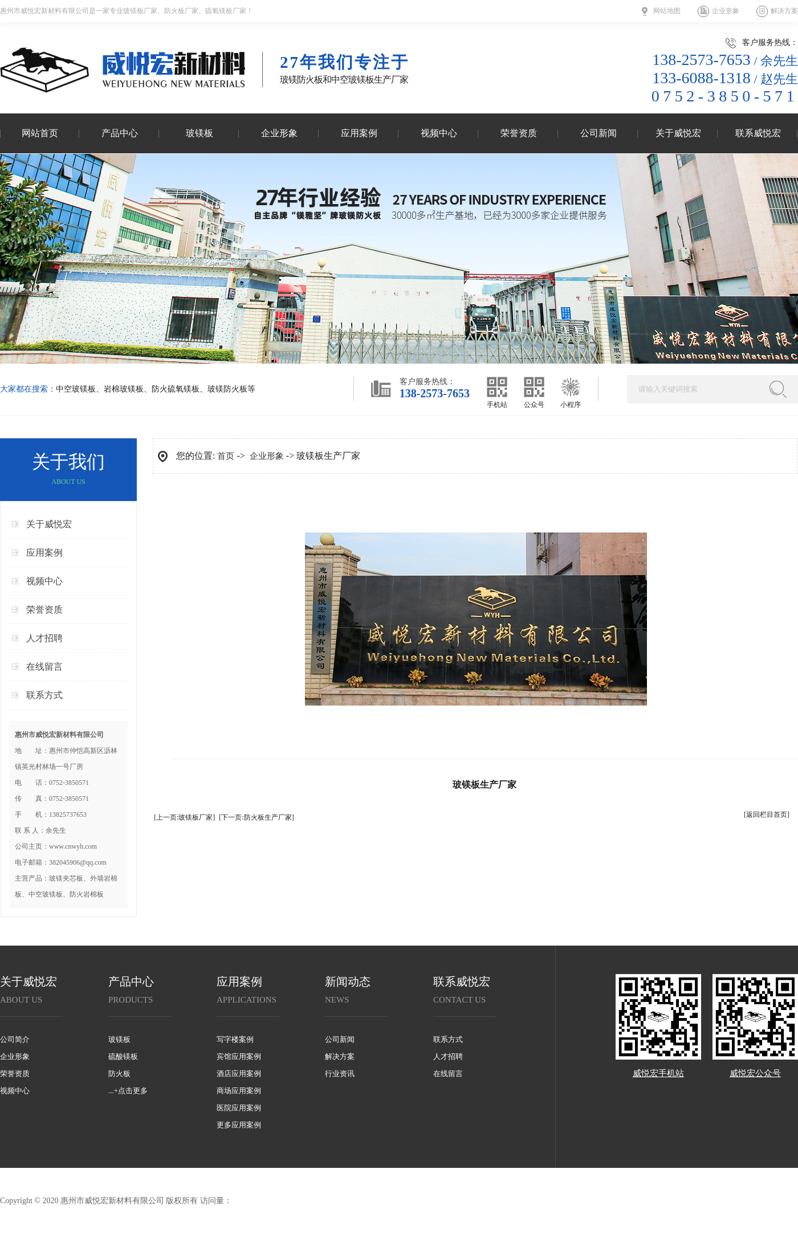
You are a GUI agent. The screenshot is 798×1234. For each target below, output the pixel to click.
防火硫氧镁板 (175, 389)
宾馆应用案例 (239, 1056)
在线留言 (44, 666)
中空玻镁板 (76, 389)
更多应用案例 (239, 1125)
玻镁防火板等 (231, 389)
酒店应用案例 (239, 1073)
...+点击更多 (128, 1090)
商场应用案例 (239, 1090)
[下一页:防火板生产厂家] (256, 817)
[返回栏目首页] (766, 814)
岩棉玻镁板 (124, 389)
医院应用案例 (239, 1107)
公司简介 (15, 1039)
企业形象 (725, 11)
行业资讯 (340, 1073)
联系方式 (44, 695)
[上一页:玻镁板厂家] (184, 817)
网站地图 (667, 11)
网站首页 (40, 133)
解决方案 (784, 11)
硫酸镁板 (123, 1056)
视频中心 (439, 133)
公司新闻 (598, 133)
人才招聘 (44, 638)
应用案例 (359, 133)
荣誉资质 (518, 133)
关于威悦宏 (678, 133)
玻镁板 (199, 133)
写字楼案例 (235, 1039)
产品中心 (119, 133)
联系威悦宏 (758, 133)
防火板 (119, 1073)
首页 (225, 456)
